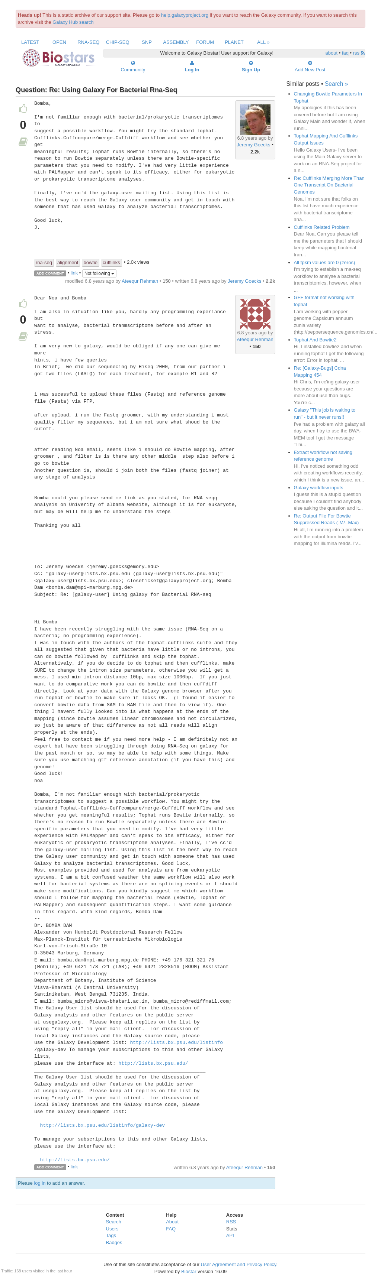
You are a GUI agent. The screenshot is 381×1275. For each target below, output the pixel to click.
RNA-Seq (88, 42)
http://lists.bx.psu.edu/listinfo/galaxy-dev (102, 1125)
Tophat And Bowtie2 (315, 340)
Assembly (176, 42)
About (172, 1221)
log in (39, 1183)
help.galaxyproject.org (184, 15)
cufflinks (111, 262)
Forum (205, 42)
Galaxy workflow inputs (318, 487)
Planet (234, 42)
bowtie (90, 262)
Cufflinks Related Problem (322, 227)
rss (359, 53)
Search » (336, 84)
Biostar (188, 1271)
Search (113, 1221)
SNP (147, 42)
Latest (30, 42)
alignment (67, 262)
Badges (114, 1242)
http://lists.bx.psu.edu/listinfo (176, 1042)
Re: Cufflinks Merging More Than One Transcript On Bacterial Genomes (329, 185)
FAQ (171, 1229)
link (74, 273)
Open (59, 42)
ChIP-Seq (117, 42)
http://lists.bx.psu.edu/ (153, 1063)
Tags (111, 1235)
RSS (231, 1221)
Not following (99, 273)
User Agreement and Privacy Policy (238, 1264)
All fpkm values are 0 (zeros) (324, 262)
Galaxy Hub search (73, 22)
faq (345, 53)
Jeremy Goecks (253, 144)
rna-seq (44, 262)
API (230, 1235)
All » (263, 42)
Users (112, 1229)
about (332, 53)
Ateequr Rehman (140, 281)
